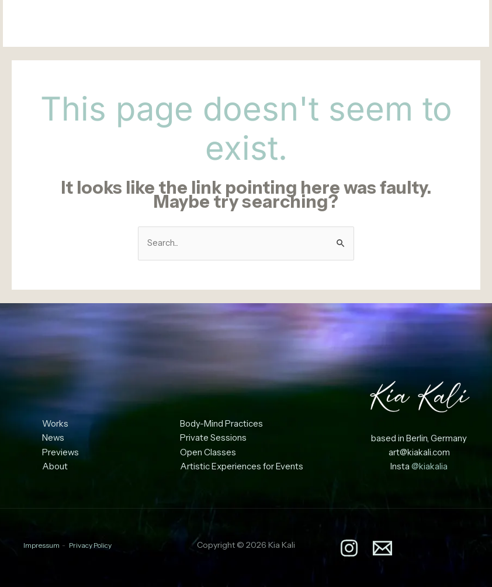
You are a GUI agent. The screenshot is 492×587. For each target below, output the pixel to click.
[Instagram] (436, 24)
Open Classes (208, 452)
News (53, 438)
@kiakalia (429, 466)
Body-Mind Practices (221, 424)
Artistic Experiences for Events (241, 466)
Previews (60, 452)
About (55, 466)
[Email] (462, 24)
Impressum (41, 544)
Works (55, 424)
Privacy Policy (90, 544)
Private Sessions (213, 438)
